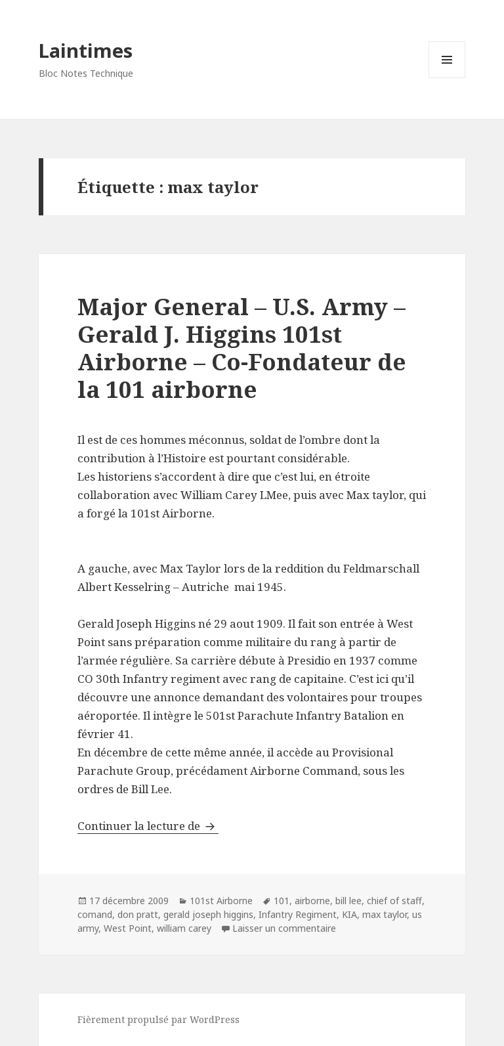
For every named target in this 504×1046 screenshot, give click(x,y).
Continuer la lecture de (148, 825)
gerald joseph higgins (208, 914)
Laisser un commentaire (284, 928)
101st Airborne (221, 900)
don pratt (137, 914)
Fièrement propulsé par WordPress (158, 1019)
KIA (349, 914)
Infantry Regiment (298, 914)
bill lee (348, 900)
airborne (312, 900)
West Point (128, 928)
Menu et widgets (447, 77)
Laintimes (86, 50)
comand (94, 914)
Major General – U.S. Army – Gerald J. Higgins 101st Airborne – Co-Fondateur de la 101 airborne (241, 347)
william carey (184, 928)
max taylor (384, 914)
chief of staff (394, 900)
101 (281, 900)
